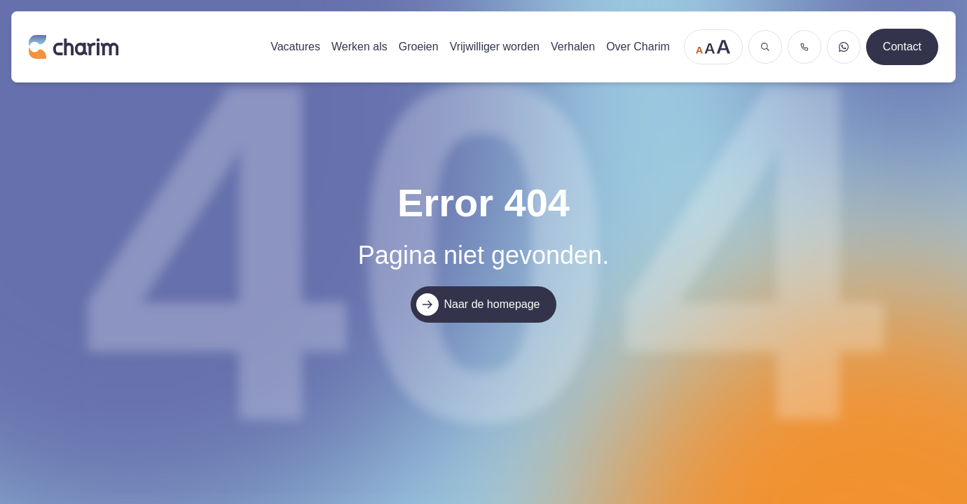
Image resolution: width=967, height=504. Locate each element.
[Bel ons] (804, 47)
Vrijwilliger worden (495, 46)
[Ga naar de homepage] (142, 46)
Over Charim (638, 46)
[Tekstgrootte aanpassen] (713, 46)
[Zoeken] (765, 47)
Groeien (419, 46)
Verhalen (573, 46)
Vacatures (295, 46)
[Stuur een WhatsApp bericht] (843, 47)
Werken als (359, 46)
